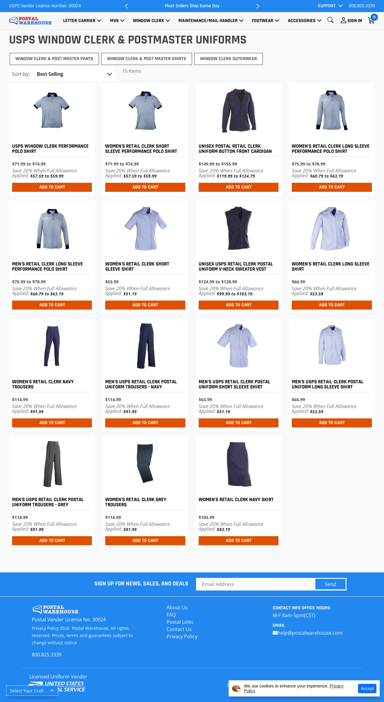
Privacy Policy (182, 636)
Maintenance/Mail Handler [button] (208, 21)
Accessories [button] (302, 21)
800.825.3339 (362, 6)
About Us (177, 607)
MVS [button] (114, 21)
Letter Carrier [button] (79, 21)
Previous (126, 6)
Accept (367, 688)
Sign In (354, 21)
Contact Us (179, 629)
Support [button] (327, 6)
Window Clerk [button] (148, 21)
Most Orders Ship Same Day (192, 6)
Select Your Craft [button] (27, 691)
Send (330, 584)
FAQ (171, 614)
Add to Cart (52, 187)
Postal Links (180, 622)
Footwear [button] (262, 21)
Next (258, 6)
